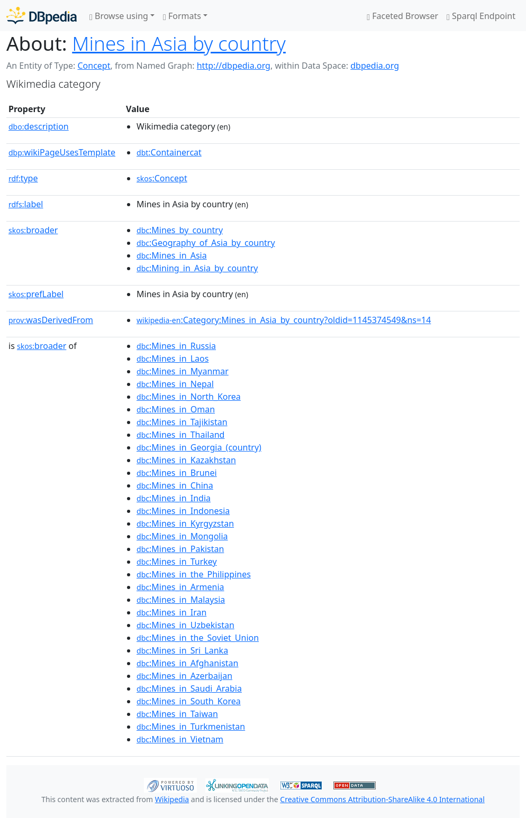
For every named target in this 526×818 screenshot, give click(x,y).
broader (33, 230)
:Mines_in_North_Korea (189, 396)
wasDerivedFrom (50, 320)
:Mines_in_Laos (172, 358)
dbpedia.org (374, 65)
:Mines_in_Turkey (177, 561)
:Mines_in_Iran (171, 612)
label (25, 204)
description (38, 126)
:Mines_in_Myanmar (183, 371)
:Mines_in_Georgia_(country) (199, 447)
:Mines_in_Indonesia (183, 511)
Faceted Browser (402, 16)
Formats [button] (182, 16)
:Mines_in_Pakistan (180, 549)
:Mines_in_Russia (176, 346)
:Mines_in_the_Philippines (194, 574)
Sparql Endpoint (481, 16)
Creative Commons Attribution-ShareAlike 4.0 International (382, 799)
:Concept (162, 178)
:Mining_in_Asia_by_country (197, 268)
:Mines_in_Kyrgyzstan (185, 523)
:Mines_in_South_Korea (189, 701)
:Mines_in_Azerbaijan (184, 676)
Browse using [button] (118, 16)
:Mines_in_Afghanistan (187, 663)
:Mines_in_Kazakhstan (186, 460)
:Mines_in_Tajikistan (182, 422)
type (23, 178)
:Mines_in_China (175, 485)
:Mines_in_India (174, 498)
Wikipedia (172, 799)
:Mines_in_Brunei (177, 473)
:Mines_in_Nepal (175, 384)
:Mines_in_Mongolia (182, 536)
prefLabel (36, 294)
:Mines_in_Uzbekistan (185, 625)
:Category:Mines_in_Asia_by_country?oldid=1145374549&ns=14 (284, 320)
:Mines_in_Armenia (180, 587)
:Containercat (169, 152)
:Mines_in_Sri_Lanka (182, 650)
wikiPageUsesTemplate (61, 152)
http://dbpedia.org (233, 65)
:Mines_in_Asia (172, 255)
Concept (93, 65)
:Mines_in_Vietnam (180, 739)
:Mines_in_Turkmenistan (191, 726)
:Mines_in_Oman (176, 409)
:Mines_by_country (180, 230)
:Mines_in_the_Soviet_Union (198, 638)
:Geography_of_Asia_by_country (206, 243)
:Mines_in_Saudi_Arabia (189, 688)
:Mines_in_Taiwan (177, 714)
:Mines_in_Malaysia (181, 599)
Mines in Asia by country (179, 43)
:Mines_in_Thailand (180, 434)
